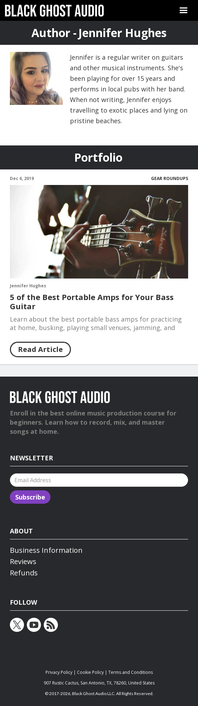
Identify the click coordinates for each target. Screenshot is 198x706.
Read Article (40, 349)
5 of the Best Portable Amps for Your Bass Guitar (92, 301)
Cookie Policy (90, 672)
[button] (183, 10)
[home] (54, 10)
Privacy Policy (59, 672)
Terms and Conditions (130, 672)
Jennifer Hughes (28, 286)
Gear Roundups (169, 178)
